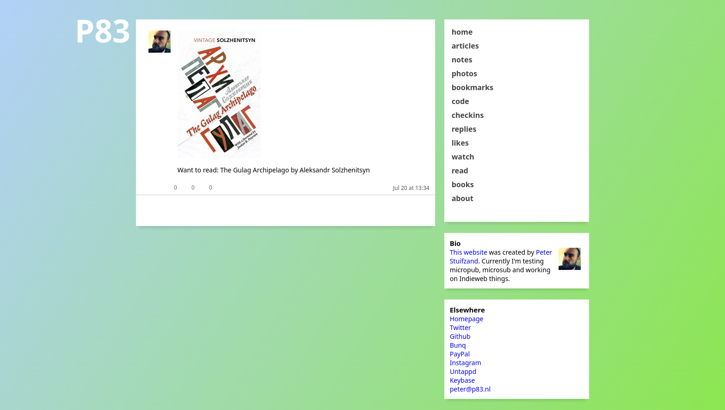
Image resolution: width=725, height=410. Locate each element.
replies (464, 129)
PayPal (460, 353)
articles (465, 46)
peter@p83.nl (470, 389)
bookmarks (472, 87)
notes (462, 60)
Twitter (460, 327)
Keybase (462, 380)
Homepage (467, 318)
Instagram (465, 362)
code (460, 101)
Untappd (463, 371)
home (462, 32)
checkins (468, 115)
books (463, 184)
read (460, 170)
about (462, 198)
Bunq (458, 345)
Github (460, 336)
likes (460, 143)
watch (463, 157)
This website (468, 252)
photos (465, 73)
